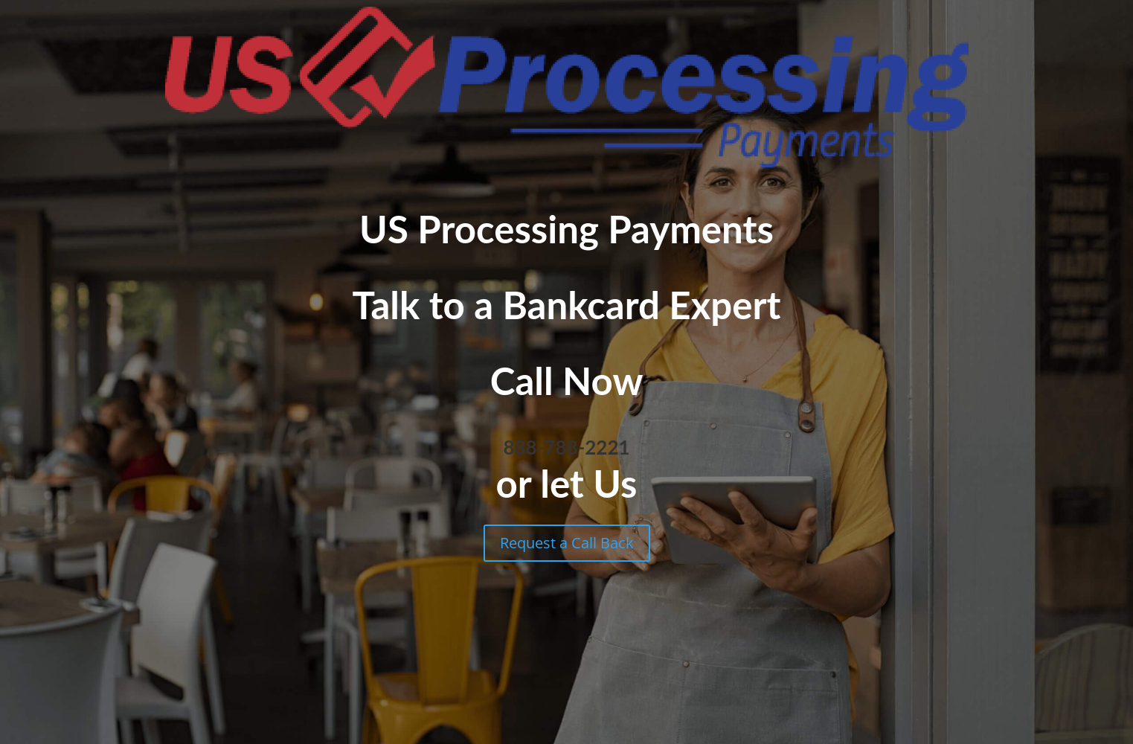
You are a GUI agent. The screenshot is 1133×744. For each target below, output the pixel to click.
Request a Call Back (567, 543)
